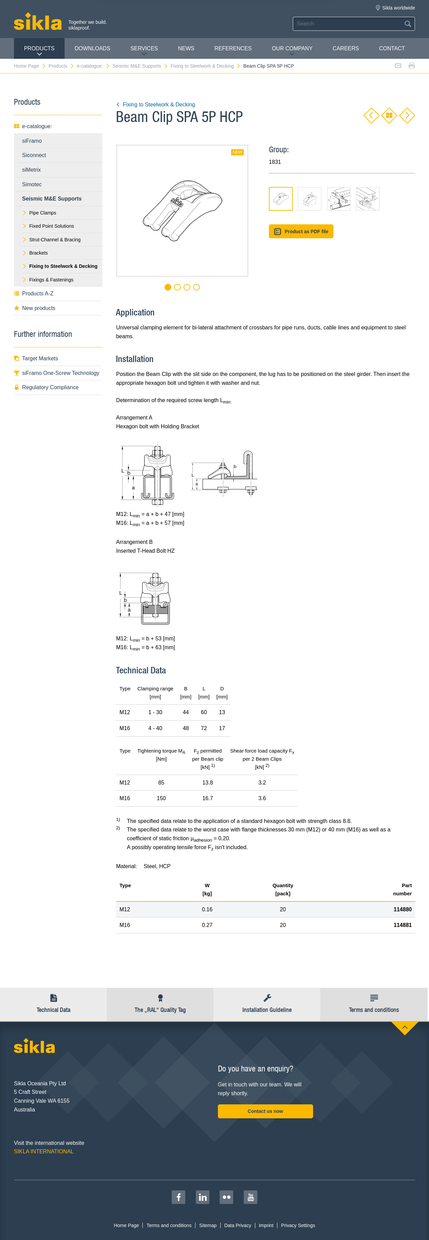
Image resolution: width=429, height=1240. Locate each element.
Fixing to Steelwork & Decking (206, 66)
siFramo (32, 141)
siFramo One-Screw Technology (56, 373)
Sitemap (208, 1225)
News (186, 48)
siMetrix (31, 170)
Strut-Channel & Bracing (51, 239)
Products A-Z (33, 293)
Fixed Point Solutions (48, 226)
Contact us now (265, 1111)
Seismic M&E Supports (140, 66)
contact (392, 48)
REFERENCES (233, 48)
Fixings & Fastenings (47, 279)
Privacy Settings (298, 1225)
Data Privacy (237, 1225)
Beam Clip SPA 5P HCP (268, 66)
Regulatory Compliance (46, 387)
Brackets (35, 253)
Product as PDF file (301, 231)
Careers (346, 48)
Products (39, 51)
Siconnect (34, 155)
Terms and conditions (169, 1225)
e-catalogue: (93, 66)
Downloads (92, 48)
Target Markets (36, 358)
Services (144, 51)
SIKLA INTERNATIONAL (44, 1151)
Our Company (292, 51)
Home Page (30, 66)
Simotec (32, 184)
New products (34, 308)
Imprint (266, 1225)
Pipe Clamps (39, 213)
